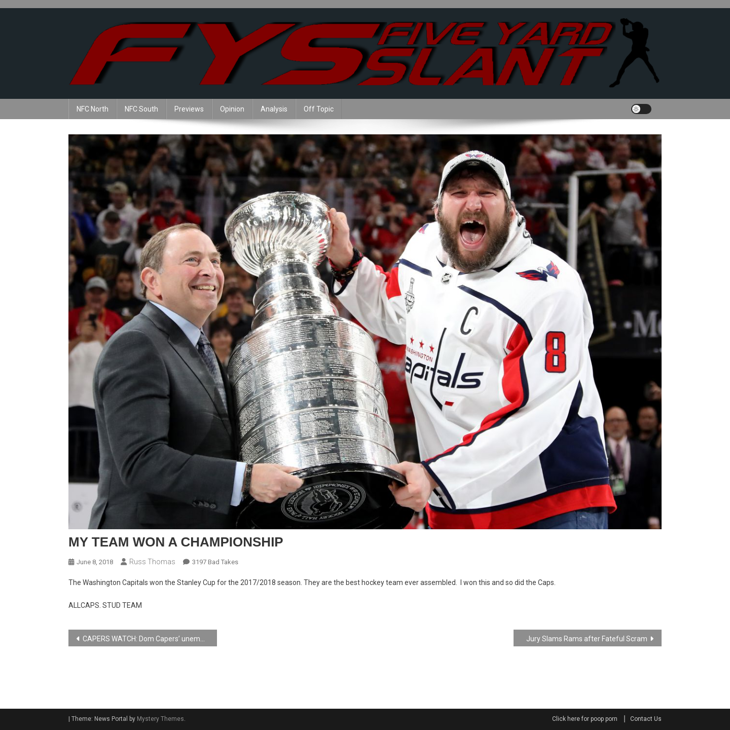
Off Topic (319, 109)
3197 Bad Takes (215, 562)
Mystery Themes (160, 718)
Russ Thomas (152, 562)
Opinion (232, 109)
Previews (189, 109)
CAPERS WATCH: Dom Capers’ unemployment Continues (150, 639)
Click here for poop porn (584, 718)
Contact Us (646, 718)
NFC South (141, 109)
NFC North (92, 109)
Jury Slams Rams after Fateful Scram (586, 639)
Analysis (274, 109)
